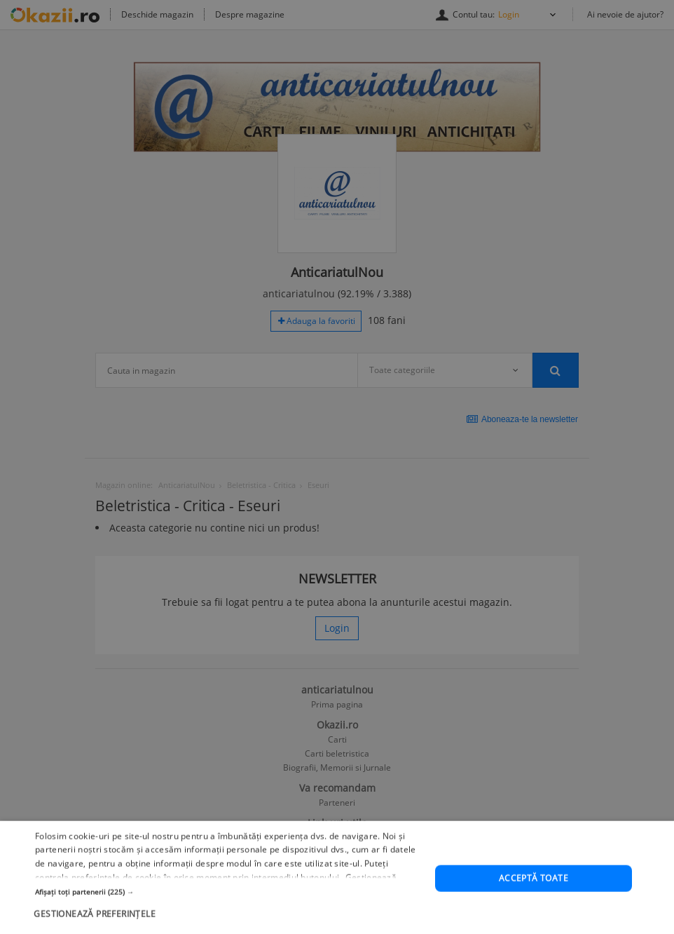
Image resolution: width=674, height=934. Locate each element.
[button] (229, 918)
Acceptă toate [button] (533, 906)
